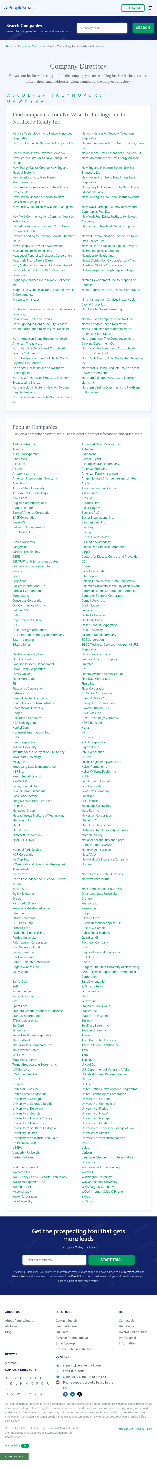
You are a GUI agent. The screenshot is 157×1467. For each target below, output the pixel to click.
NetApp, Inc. (20, 859)
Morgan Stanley (92, 835)
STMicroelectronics (25, 1021)
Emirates (87, 664)
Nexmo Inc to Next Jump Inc (100, 251)
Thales (86, 1035)
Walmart (87, 1172)
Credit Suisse (90, 605)
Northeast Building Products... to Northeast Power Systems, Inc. (110, 370)
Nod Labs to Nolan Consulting (102, 309)
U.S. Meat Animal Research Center (104, 1074)
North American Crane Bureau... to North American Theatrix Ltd (39, 341)
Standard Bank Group (96, 1006)
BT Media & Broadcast (97, 542)
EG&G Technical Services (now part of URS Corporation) (110, 647)
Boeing (86, 532)
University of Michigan (96, 1118)
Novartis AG (20, 889)
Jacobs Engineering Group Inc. (102, 762)
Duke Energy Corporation (29, 630)
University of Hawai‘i (95, 1113)
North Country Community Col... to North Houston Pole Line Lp (109, 351)
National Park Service (26, 850)
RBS (84, 947)
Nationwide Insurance (96, 850)
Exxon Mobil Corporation (28, 669)
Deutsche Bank (92, 620)
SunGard (18, 1025)
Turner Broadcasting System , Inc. (34, 1064)
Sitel (15, 1001)
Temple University (94, 1030)
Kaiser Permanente (94, 767)
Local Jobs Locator (24, 796)
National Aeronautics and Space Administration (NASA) (103, 842)
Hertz (85, 727)
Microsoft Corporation (27, 835)
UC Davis (88, 1079)
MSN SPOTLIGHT (24, 840)
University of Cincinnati (97, 1099)
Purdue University (24, 937)
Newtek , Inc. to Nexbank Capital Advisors (109, 246)
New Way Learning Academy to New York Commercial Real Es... (109, 209)
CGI (84, 561)
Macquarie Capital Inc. (96, 806)
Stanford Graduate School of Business (37, 1011)
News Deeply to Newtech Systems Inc (37, 246)
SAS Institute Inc (93, 986)
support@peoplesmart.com (78, 1365)
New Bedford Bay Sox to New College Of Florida (39, 160)
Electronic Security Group (29, 654)
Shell (85, 996)
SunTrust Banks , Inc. (95, 1025)
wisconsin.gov (21, 1191)
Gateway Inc (20, 693)
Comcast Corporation (26, 591)
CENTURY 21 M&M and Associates (35, 561)
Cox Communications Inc (29, 605)
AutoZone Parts (22, 508)
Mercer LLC (89, 820)
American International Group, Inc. (35, 478)
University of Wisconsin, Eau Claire (35, 1138)
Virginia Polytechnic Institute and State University (107, 1160)
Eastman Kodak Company (99, 635)
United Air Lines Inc (25, 1089)
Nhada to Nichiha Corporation (102, 265)
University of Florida (95, 1108)
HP (84, 732)
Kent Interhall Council (26, 776)
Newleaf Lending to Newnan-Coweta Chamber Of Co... (43, 238)
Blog (8, 1332)
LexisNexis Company (95, 791)
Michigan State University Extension (105, 830)
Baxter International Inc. (98, 517)
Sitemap (11, 1363)
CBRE (16, 556)
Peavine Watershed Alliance (31, 908)
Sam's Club (19, 981)
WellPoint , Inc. (22, 1187)
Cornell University (93, 600)
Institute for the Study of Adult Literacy (38, 752)
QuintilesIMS (90, 937)
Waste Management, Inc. (28, 1182)
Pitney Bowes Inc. (24, 918)
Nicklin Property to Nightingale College (108, 270)
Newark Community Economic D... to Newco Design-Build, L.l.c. (41, 229)
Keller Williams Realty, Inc (99, 771)
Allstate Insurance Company (100, 464)
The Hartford (21, 1040)
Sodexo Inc (89, 1001)
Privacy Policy (20, 1276)
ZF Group (88, 1201)
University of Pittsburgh (97, 1123)
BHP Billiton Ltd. (23, 532)
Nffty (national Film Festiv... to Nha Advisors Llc (43, 265)
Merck (16, 825)
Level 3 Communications (28, 791)
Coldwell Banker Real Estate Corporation (109, 581)
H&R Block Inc (91, 713)
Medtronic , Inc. (22, 820)
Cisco (16, 576)
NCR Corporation (23, 854)
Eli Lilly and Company (96, 654)
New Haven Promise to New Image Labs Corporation (109, 180)
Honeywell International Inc (30, 732)
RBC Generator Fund (26, 947)
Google (17, 713)
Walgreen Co (21, 1172)
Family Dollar (21, 674)
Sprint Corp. (20, 1006)
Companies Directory (30, 46)
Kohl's (86, 776)
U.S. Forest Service (24, 1074)
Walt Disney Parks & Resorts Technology (39, 1177)
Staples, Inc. (89, 1011)
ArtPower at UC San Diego (30, 493)
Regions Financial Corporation (102, 952)
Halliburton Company (26, 718)
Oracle (16, 898)
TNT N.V (18, 1055)
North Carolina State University (102, 874)
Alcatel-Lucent (91, 459)
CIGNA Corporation (94, 571)
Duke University (92, 630)
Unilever (87, 1084)
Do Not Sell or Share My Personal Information (133, 1337)
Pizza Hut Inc (90, 918)
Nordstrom (19, 874)
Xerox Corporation (24, 1196)
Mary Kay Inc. (90, 810)
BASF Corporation (24, 517)
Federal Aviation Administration (103, 674)
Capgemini (19, 547)
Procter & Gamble (93, 928)
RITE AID (88, 957)
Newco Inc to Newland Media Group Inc (108, 226)
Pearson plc (89, 903)
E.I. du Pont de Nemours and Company (38, 635)
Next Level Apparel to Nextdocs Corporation (42, 255)
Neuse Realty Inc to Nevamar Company (38, 153)
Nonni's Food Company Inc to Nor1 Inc (107, 319)
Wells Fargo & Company (98, 1187)
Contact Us (126, 1321)
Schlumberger (21, 991)
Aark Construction (24, 444)
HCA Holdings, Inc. (24, 723)
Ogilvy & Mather (23, 894)
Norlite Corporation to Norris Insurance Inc (41, 329)
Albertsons (19, 459)
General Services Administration (33, 703)
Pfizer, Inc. (19, 913)
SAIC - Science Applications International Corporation (109, 974)
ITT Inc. (87, 757)
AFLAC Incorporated (26, 454)
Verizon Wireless (23, 1157)
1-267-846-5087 (70, 1371)
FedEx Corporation (24, 679)
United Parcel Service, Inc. (29, 1094)
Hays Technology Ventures (100, 718)
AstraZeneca (90, 493)
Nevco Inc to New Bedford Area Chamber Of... (112, 153)
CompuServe (21, 596)
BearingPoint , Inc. (94, 522)
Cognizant (19, 581)
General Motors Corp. (96, 698)
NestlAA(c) (89, 854)
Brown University (23, 542)
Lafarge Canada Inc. (25, 786)
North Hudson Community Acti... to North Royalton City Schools (40, 361)
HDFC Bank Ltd (92, 723)
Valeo (85, 1148)
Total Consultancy (24, 1060)
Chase (86, 566)
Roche (86, 962)
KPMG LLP (19, 781)
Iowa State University (26, 757)
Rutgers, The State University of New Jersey (110, 967)
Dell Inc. (17, 615)
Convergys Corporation (27, 600)
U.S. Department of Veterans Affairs (105, 1069)
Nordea (87, 864)
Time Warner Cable (25, 1050)
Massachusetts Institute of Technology (38, 815)
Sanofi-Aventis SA (93, 981)
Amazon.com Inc (23, 473)
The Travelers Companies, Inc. (32, 1045)
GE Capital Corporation (97, 693)
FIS (14, 683)
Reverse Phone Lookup (72, 1338)
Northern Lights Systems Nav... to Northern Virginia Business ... (41, 390)
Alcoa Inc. (18, 464)
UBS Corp (18, 1079)
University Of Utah (24, 1133)
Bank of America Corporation (31, 513)
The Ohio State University (99, 1040)
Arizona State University (28, 488)
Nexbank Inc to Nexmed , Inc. (32, 251)
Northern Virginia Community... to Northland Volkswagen (111, 390)
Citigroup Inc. (90, 576)
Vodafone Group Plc (25, 1167)
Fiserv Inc (88, 683)
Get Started (133, 8)
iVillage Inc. (20, 762)
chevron (17, 571)
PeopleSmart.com (81, 1276)
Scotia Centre (91, 991)
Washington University (97, 1177)
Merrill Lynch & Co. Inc (97, 825)
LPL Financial (90, 801)
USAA (86, 1143)
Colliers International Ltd (28, 586)
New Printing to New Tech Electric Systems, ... (112, 197)
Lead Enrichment (68, 1326)
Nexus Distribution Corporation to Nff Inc (109, 260)
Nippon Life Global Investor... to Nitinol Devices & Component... (43, 292)
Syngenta (18, 1030)
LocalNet (88, 796)
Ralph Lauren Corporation (29, 942)
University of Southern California (34, 1128)
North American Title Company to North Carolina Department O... (108, 341)
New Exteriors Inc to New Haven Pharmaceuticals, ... (34, 180)
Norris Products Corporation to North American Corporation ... (106, 331)
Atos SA (87, 498)
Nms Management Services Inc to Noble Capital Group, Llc (108, 302)
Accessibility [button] (17, 1445)
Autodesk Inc (90, 503)
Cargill (86, 552)
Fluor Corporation (93, 688)
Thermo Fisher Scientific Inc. (100, 1045)
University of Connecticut (98, 1104)
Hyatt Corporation (24, 742)
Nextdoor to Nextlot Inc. (98, 255)
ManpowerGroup (23, 810)
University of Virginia (95, 1133)
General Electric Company (29, 698)
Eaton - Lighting (23, 640)
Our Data (62, 1332)
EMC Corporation (23, 659)
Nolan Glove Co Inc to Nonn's (32, 319)
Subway (87, 1021)
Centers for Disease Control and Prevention (110, 556)
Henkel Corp (20, 727)
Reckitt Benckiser (24, 952)
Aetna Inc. (88, 449)
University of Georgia (26, 1113)
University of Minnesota (28, 1123)
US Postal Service (24, 1143)
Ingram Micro (90, 747)
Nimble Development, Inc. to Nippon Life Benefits (109, 282)
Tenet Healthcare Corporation (32, 1035)
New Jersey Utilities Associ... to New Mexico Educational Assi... (110, 190)
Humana (87, 737)
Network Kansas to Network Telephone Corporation (108, 136)
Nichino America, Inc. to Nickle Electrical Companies (39, 273)
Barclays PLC (90, 513)
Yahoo (86, 1196)
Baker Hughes (91, 508)
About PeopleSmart (19, 1321)
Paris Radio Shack (24, 903)
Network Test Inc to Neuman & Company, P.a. (43, 143)
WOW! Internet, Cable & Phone (102, 1191)
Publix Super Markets (96, 933)
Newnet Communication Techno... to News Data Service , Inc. (110, 238)
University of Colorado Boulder (32, 1104)
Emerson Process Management (33, 664)
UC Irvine (18, 1084)
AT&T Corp (19, 498)
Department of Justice (27, 620)
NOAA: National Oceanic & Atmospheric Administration (39, 867)
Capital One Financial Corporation (104, 547)
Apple (85, 483)
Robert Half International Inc (31, 962)
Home (9, 46)
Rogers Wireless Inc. (25, 967)
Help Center (127, 1326)
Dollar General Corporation (99, 625)
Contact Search (66, 1321)
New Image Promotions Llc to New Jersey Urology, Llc (40, 190)
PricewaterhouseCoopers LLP (101, 923)
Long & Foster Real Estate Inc (32, 801)
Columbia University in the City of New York (111, 586)
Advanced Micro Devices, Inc (101, 444)
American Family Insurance (100, 473)
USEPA (17, 1148)
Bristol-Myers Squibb (95, 537)
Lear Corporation (93, 786)
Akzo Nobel (89, 454)
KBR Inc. (18, 771)
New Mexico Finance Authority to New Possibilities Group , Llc (38, 199)
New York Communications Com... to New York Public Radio (43, 219)
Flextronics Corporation (28, 688)
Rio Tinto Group (23, 957)
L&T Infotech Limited (96, 781)
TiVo (85, 1050)
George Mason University (98, 703)
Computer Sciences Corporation (103, 596)
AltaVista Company (94, 469)
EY (83, 669)
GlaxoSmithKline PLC (96, 708)
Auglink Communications (29, 503)
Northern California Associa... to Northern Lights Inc (109, 380)
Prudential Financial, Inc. (28, 933)
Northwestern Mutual (96, 879)
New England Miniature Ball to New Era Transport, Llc (108, 170)
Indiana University (24, 747)
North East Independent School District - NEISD (39, 881)
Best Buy (87, 527)
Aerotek (17, 449)
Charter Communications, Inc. (32, 566)
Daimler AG (20, 610)
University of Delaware (27, 1108)
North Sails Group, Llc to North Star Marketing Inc (112, 361)
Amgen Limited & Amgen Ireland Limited (109, 478)
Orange (87, 898)
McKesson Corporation (97, 815)
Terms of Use (131, 1272)
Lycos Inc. (18, 806)
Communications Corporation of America (109, 591)
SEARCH (143, 28)
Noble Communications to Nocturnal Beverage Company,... (43, 312)
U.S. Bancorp (20, 1069)
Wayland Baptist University (99, 1182)
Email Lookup (65, 1343)
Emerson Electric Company (99, 659)
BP (14, 537)
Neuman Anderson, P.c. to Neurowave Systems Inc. (113, 146)
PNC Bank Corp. (23, 923)
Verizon (87, 1152)
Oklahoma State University (99, 894)
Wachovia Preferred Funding (101, 1167)
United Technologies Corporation (104, 1094)
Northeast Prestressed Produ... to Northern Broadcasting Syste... (41, 380)
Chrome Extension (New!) (73, 1349)
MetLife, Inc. (20, 830)
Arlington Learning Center (99, 488)
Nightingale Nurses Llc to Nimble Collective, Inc (41, 282)
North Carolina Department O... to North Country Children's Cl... (39, 351)
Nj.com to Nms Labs (26, 299)
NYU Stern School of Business (102, 889)
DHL (15, 625)
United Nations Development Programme (109, 1089)
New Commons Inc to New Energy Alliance (110, 158)
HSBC (16, 737)
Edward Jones (21, 644)
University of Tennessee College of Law (108, 1128)
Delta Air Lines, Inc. (94, 615)
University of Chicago (26, 1099)
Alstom (17, 469)
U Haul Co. (89, 1064)
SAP (15, 986)
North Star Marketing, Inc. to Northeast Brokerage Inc (38, 370)
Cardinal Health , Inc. (26, 552)
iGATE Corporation (94, 742)
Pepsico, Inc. (90, 908)
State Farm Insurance (96, 1016)
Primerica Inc (21, 928)
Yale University (22, 1201)
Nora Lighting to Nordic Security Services (39, 324)
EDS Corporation (93, 640)
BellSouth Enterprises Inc (29, 527)
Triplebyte (88, 1060)
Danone (87, 610)
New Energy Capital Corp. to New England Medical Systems (40, 170)
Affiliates (11, 1326)
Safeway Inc (20, 972)
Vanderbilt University (26, 1152)
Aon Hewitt (19, 483)
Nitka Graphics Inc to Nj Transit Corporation (111, 290)
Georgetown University (27, 708)
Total (85, 1055)
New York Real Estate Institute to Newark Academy (109, 219)
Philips (86, 913)
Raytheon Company (95, 942)
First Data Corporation (96, 679)
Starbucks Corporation (27, 1016)
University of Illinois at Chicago (32, 1118)
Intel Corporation (93, 752)
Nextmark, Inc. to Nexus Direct (32, 260)
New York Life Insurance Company (105, 859)
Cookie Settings (14, 1456)
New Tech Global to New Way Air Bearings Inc (43, 207)
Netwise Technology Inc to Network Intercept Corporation (42, 136)
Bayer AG (18, 522)
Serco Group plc (23, 996)
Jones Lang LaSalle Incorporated (34, 767)
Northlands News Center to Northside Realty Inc (42, 400)
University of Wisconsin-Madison (103, 1138)
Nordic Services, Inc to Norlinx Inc (104, 324)
